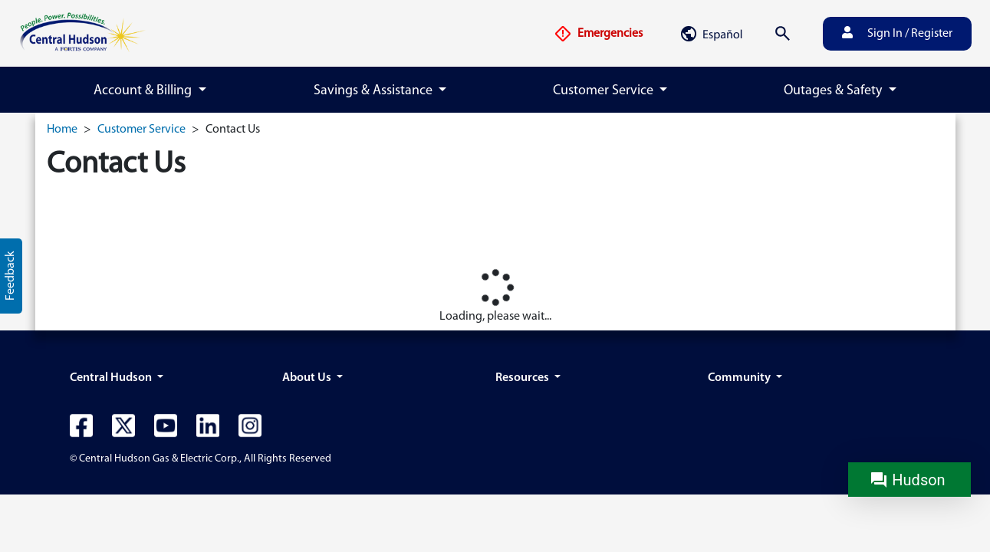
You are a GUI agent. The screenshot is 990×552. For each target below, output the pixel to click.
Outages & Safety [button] (834, 91)
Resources (523, 378)
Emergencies (598, 34)
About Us (308, 378)
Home (62, 129)
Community (740, 378)
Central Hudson (112, 378)
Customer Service (141, 129)
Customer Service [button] (604, 91)
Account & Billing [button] (144, 91)
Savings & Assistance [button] (375, 91)
